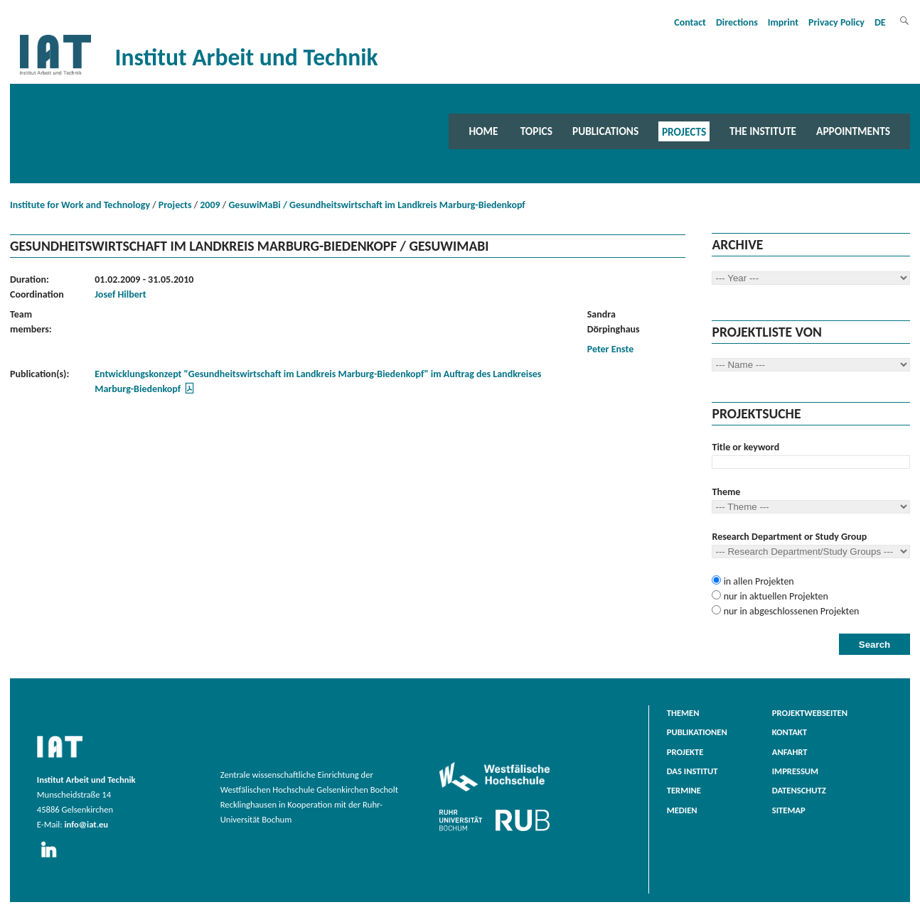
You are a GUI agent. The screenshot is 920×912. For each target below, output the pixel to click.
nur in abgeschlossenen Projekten (790, 611)
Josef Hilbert (120, 294)
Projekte (685, 752)
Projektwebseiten (809, 712)
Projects (684, 131)
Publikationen (697, 732)
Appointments (853, 131)
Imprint (783, 22)
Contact (690, 22)
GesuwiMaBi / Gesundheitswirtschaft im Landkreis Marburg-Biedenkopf (376, 205)
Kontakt (789, 732)
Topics (536, 131)
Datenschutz (799, 790)
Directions (737, 22)
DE (880, 22)
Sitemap (789, 810)
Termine (684, 790)
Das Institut (692, 771)
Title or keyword (745, 447)
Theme (726, 492)
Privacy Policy (836, 22)
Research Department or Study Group (789, 537)
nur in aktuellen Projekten (774, 596)
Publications (605, 131)
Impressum (795, 771)
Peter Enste (610, 349)
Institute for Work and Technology (80, 205)
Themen (683, 712)
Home (483, 131)
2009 (210, 205)
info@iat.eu (86, 824)
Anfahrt (790, 752)
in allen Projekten (757, 581)
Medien (682, 810)
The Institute (762, 131)
